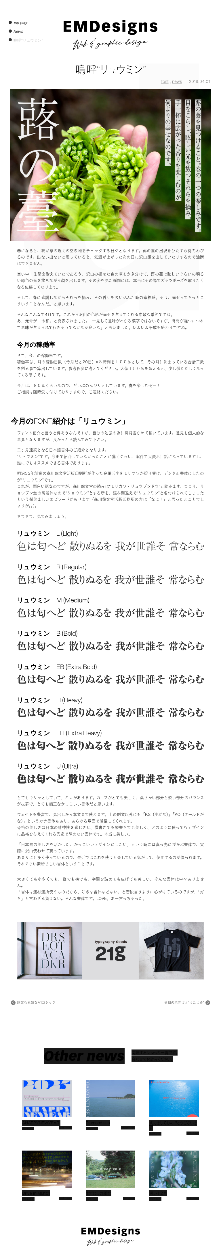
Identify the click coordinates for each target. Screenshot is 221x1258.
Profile (207, 49)
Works (207, 40)
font (165, 81)
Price (208, 58)
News (207, 31)
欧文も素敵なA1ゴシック (36, 1002)
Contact (205, 68)
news (177, 81)
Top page (205, 22)
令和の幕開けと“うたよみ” (184, 1002)
